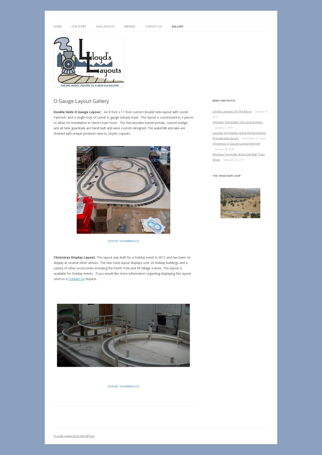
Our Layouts (105, 26)
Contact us (153, 26)
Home (57, 26)
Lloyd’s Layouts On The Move (232, 111)
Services (129, 26)
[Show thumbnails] (123, 241)
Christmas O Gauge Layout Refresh (236, 144)
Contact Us (76, 279)
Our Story (78, 26)
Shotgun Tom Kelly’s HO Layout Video (237, 122)
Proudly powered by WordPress (74, 436)
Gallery (178, 26)
